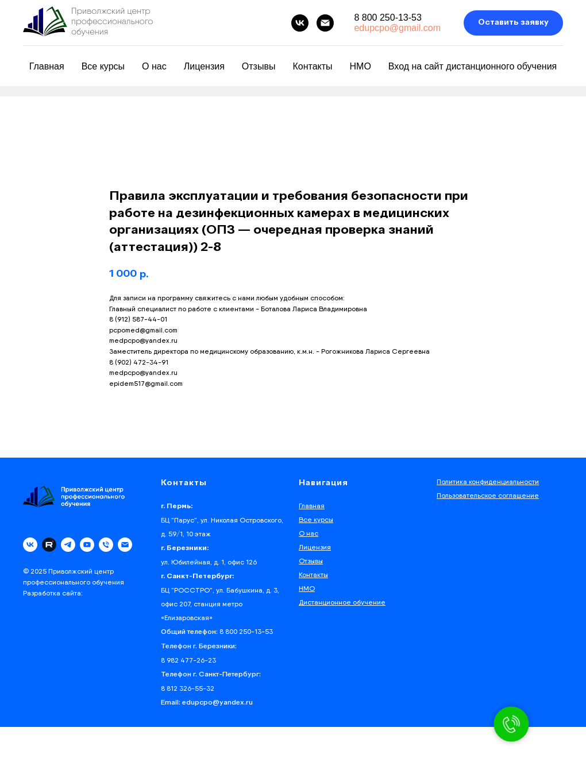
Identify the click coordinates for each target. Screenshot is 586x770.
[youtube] (87, 544)
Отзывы (259, 66)
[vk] (300, 23)
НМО (360, 66)
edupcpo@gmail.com (397, 28)
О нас (154, 66)
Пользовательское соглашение (488, 495)
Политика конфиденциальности (488, 481)
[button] (513, 23)
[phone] (106, 544)
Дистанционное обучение (342, 602)
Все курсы (103, 66)
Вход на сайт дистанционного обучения (472, 66)
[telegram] (68, 544)
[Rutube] (49, 544)
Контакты (312, 66)
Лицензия (204, 66)
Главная (46, 66)
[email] (325, 23)
